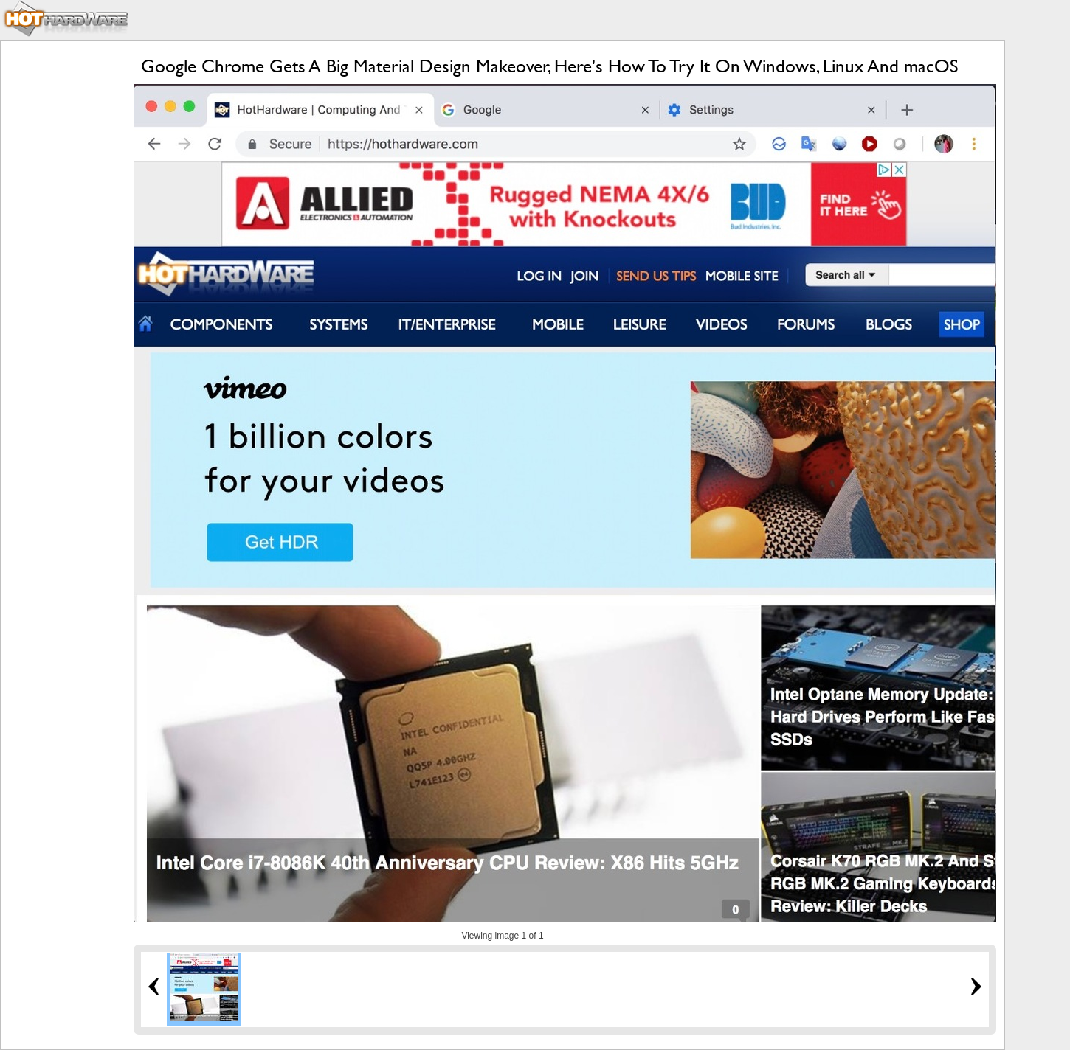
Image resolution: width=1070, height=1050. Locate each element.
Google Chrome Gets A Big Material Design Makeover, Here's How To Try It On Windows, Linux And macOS (549, 66)
